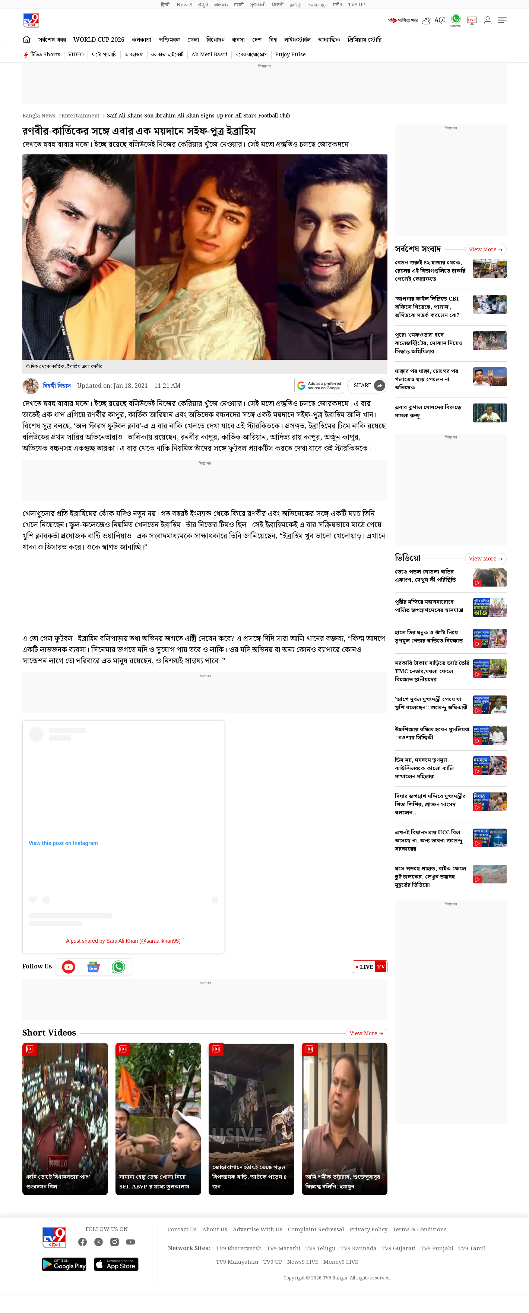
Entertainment (80, 116)
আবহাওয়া (133, 55)
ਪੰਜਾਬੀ (278, 5)
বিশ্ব (273, 40)
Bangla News (39, 116)
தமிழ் (295, 5)
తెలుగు (221, 5)
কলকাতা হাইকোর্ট (167, 55)
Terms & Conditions (420, 1229)
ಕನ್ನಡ (203, 5)
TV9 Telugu (320, 1248)
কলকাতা (141, 40)
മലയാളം (317, 5)
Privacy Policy (368, 1229)
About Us (214, 1229)
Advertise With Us (257, 1229)
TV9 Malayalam (237, 1262)
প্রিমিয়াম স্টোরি (364, 40)
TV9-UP (356, 5)
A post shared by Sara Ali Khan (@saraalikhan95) (123, 941)
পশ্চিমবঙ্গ (169, 40)
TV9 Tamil (472, 1248)
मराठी (239, 5)
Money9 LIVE (340, 1262)
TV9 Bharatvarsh (239, 1248)
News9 (184, 5)
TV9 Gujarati (398, 1248)
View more (366, 1034)
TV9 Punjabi (437, 1248)
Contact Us (182, 1229)
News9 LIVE (303, 1262)
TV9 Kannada (358, 1248)
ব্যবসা (238, 40)
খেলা (193, 40)
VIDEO (76, 55)
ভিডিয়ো (408, 558)
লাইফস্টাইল (297, 40)
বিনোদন (215, 40)
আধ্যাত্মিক (329, 40)
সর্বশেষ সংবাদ (418, 249)
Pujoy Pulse (290, 55)
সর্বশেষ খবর (52, 40)
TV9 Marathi (284, 1248)
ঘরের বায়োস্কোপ (251, 55)
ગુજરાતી (258, 5)
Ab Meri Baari (209, 55)
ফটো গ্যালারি (104, 55)
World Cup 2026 (98, 40)
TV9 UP (272, 1262)
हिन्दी (166, 5)
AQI (439, 20)
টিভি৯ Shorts (45, 55)
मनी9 (337, 5)
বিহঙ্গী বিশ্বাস (57, 386)
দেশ (257, 40)
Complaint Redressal (316, 1229)
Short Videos (49, 1033)
